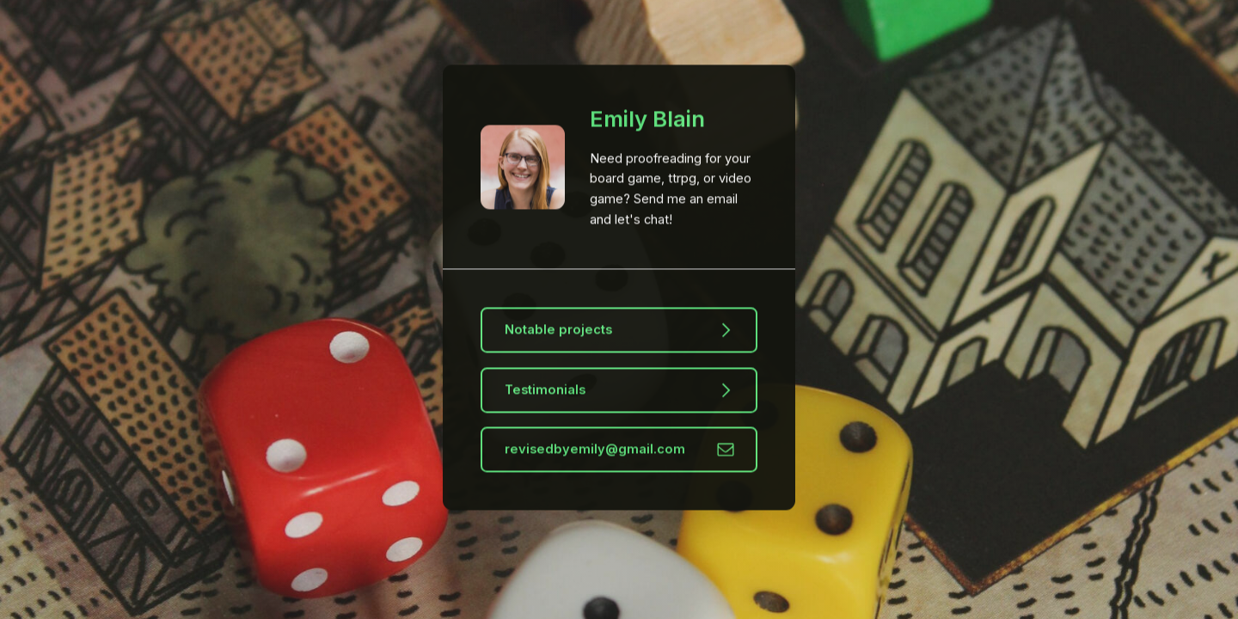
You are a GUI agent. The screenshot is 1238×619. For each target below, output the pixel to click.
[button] (619, 330)
